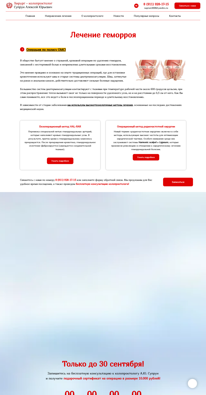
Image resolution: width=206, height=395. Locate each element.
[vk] (136, 6)
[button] (187, 6)
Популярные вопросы (146, 15)
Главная (30, 15)
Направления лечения (58, 15)
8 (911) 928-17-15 (65, 179)
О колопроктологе (92, 15)
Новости (118, 15)
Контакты (175, 15)
